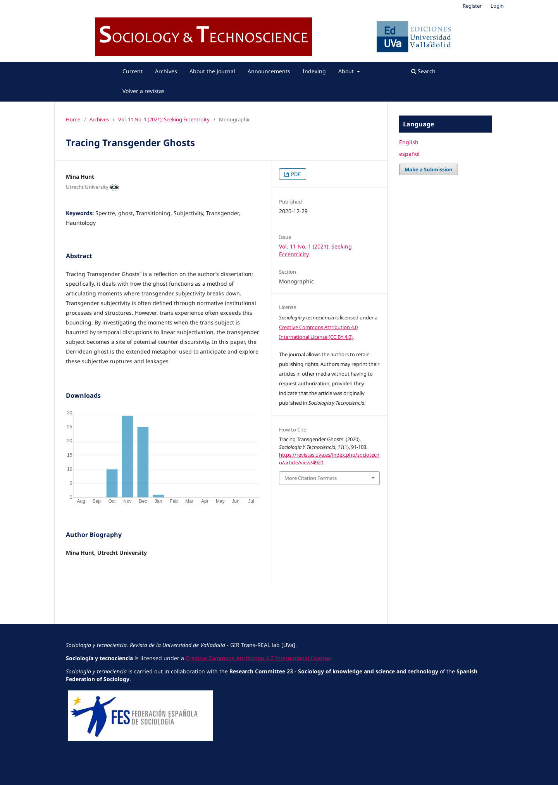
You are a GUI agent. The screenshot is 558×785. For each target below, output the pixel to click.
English (408, 142)
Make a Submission (429, 169)
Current (132, 71)
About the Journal (212, 71)
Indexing (314, 71)
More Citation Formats (310, 477)
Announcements (269, 71)
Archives (166, 71)
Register (472, 5)
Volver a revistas (143, 91)
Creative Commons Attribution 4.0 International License (258, 658)
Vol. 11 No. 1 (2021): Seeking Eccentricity (164, 119)
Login (497, 5)
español (409, 153)
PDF (295, 174)
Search (423, 71)
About (346, 71)
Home (73, 119)
